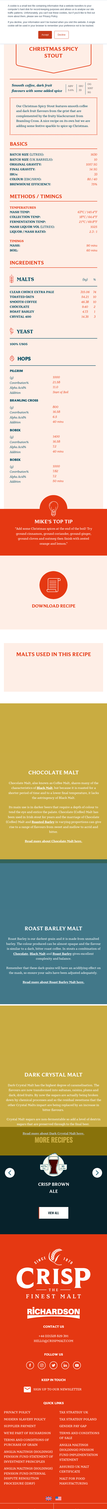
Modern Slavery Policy (25, 1419)
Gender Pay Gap (73, 1426)
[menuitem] (49, 1499)
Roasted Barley (43, 923)
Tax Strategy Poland (78, 1419)
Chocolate (20, 1045)
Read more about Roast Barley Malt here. (53, 1074)
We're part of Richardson (27, 1433)
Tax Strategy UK (73, 1412)
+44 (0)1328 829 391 (53, 1336)
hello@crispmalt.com (53, 1341)
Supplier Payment (20, 1426)
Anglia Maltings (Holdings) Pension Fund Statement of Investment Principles (28, 1457)
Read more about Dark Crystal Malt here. (53, 1228)
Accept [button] (45, 34)
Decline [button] (61, 34)
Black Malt (45, 889)
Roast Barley (62, 1045)
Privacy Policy (17, 1412)
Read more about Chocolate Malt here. (53, 942)
